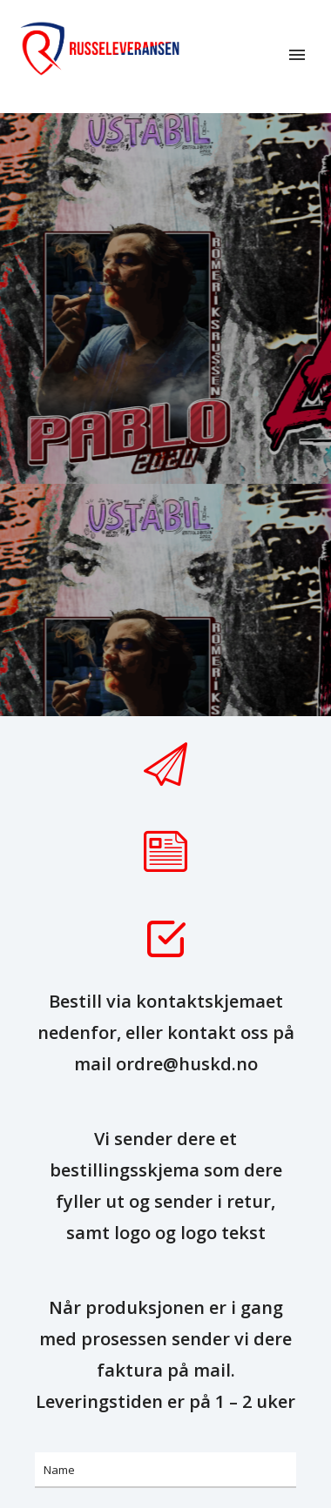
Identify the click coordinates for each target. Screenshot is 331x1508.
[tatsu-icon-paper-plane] (165, 764)
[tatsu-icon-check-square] (165, 938)
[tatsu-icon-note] (165, 851)
